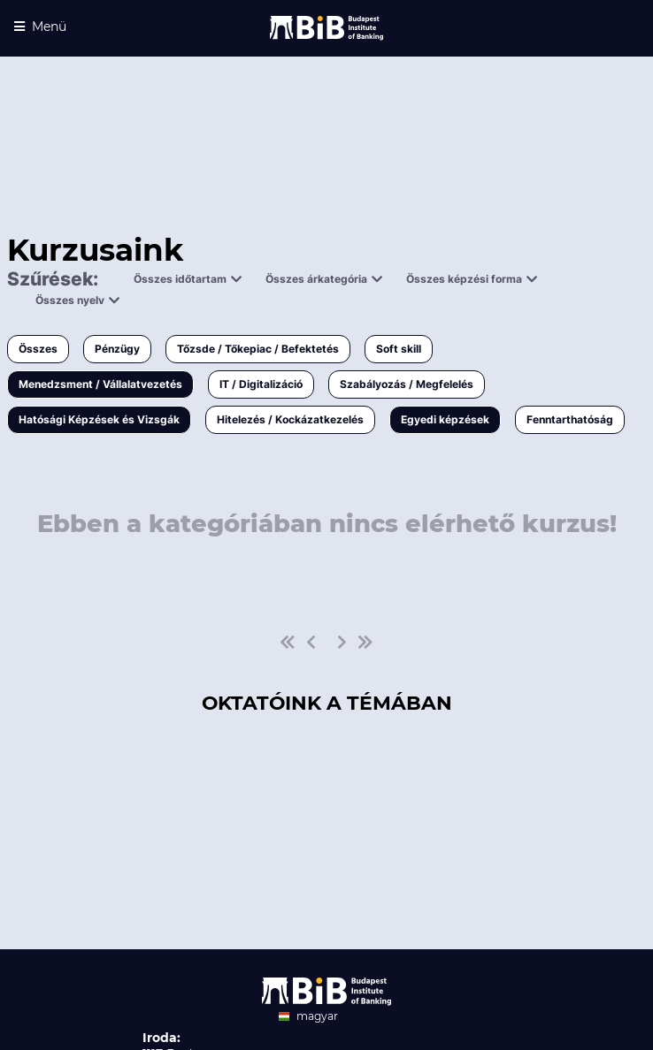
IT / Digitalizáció (261, 384)
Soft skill (398, 348)
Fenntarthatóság (569, 419)
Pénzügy (117, 348)
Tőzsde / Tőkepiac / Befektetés (258, 348)
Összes (38, 348)
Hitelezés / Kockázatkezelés (290, 419)
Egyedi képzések (445, 419)
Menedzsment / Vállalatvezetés (100, 384)
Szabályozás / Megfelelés (406, 384)
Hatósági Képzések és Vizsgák (99, 419)
